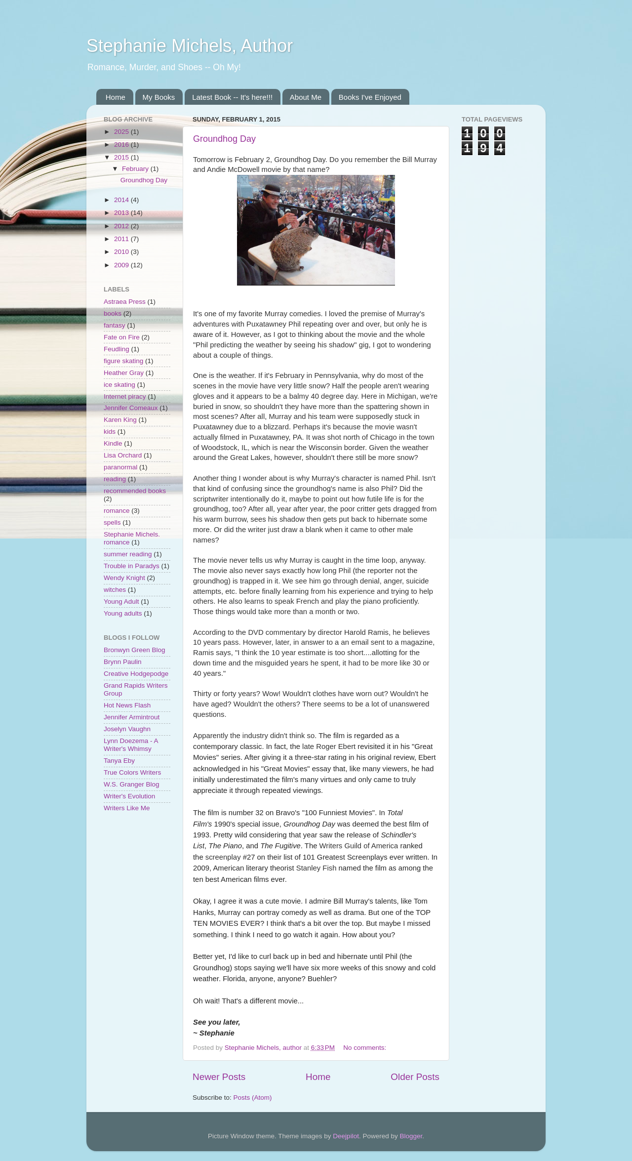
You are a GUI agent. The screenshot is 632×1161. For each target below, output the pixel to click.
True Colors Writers (132, 772)
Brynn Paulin (123, 661)
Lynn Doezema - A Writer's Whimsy (131, 744)
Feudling (116, 349)
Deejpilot (346, 1136)
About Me (305, 97)
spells (112, 522)
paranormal (120, 467)
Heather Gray (124, 372)
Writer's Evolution (129, 796)
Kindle (113, 443)
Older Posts (415, 1077)
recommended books (135, 491)
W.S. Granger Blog (131, 784)
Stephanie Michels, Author (189, 46)
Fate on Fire (122, 337)
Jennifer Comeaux (131, 408)
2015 (122, 157)
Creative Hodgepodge (136, 673)
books (112, 313)
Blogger (410, 1136)
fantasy (114, 325)
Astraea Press (125, 301)
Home (115, 97)
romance (117, 510)
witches (115, 589)
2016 (122, 144)
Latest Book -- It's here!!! (232, 97)
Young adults (123, 613)
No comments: (365, 1047)
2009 (122, 265)
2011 (122, 239)
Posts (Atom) (253, 1097)
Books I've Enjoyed (370, 97)
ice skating (119, 384)
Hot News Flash (127, 705)
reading (115, 479)
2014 (122, 200)
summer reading (128, 554)
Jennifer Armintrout (131, 717)
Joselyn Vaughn (127, 729)
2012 (122, 226)
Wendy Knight (124, 577)
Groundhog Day (224, 139)
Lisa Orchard (123, 455)
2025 (122, 131)
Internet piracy (125, 396)
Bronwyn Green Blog (134, 650)
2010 (122, 251)
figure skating (123, 361)
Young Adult (121, 601)
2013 (122, 212)
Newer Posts (219, 1077)
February (136, 168)
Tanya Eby (119, 760)
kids (110, 431)
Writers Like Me (127, 808)
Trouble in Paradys (131, 566)
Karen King (120, 419)
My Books (159, 97)
